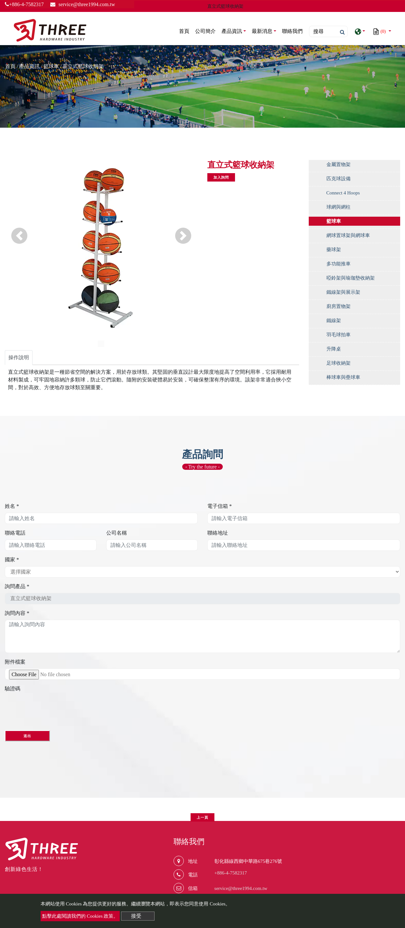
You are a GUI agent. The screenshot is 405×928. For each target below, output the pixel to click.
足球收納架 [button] (338, 363)
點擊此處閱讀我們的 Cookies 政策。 (80, 916)
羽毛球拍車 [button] (338, 334)
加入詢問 (221, 177)
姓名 (12, 506)
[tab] (354, 166)
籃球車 (51, 66)
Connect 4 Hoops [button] (343, 192)
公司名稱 (116, 533)
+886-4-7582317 (24, 4)
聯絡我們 (292, 31)
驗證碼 (12, 688)
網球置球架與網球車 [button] (348, 235)
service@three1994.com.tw (241, 888)
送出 (27, 736)
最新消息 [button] (262, 31)
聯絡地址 (217, 533)
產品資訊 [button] (231, 31)
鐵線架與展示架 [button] (343, 292)
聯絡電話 (15, 533)
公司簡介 (205, 31)
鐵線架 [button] (333, 320)
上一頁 (202, 817)
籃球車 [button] (333, 221)
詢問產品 (17, 586)
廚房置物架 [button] (338, 306)
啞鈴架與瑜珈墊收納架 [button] (350, 278)
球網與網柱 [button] (338, 207)
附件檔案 (15, 662)
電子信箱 (219, 506)
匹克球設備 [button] (338, 178)
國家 (12, 559)
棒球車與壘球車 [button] (343, 377)
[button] (19, 236)
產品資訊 (29, 66)
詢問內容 (17, 613)
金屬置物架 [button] (338, 164)
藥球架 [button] (333, 249)
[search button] (340, 32)
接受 (136, 916)
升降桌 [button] (333, 348)
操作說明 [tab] (18, 357)
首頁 (185, 30)
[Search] (328, 31)
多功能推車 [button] (338, 263)
